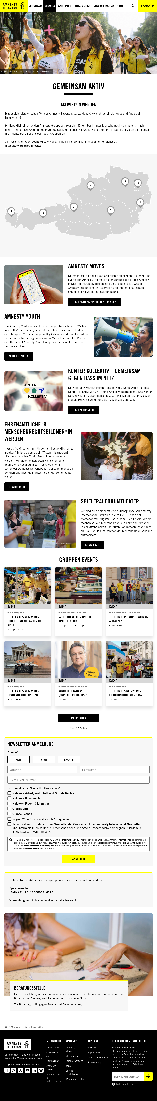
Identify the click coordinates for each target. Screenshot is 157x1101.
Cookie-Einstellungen (73, 1072)
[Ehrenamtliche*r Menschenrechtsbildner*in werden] (117, 456)
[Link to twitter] (20, 1070)
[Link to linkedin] (34, 1070)
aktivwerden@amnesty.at (27, 145)
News (60, 5)
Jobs (68, 1065)
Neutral (69, 759)
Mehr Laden (78, 718)
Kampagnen (52, 1060)
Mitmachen (50, 5)
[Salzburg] (73, 207)
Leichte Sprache (74, 1060)
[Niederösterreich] (125, 182)
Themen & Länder (82, 5)
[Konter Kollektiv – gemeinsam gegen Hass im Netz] (33, 391)
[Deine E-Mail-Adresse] (78, 780)
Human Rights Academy (103, 5)
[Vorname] (42, 769)
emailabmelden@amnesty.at (38, 845)
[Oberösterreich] (90, 186)
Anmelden (78, 859)
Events (68, 5)
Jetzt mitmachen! (84, 410)
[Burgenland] (140, 203)
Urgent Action (53, 1047)
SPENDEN (147, 6)
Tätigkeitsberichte (75, 1079)
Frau (44, 759)
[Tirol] (43, 213)
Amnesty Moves (51, 1067)
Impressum (94, 1052)
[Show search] (133, 6)
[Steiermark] (111, 211)
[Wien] (137, 183)
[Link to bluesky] (41, 1070)
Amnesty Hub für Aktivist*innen (53, 1078)
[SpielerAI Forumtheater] (40, 524)
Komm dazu (92, 545)
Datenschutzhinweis (33, 848)
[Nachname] (115, 769)
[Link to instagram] (13, 1070)
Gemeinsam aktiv (34, 1027)
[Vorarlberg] (11, 212)
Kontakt (92, 1047)
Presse (120, 5)
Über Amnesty (35, 5)
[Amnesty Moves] (33, 284)
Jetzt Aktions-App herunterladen (94, 302)
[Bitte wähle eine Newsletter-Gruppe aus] (9, 793)
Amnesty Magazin (70, 1049)
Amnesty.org (94, 1062)
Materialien (72, 1055)
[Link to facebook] (7, 1070)
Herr (18, 759)
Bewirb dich (17, 487)
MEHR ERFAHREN (19, 356)
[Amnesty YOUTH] (123, 337)
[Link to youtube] (27, 1070)
